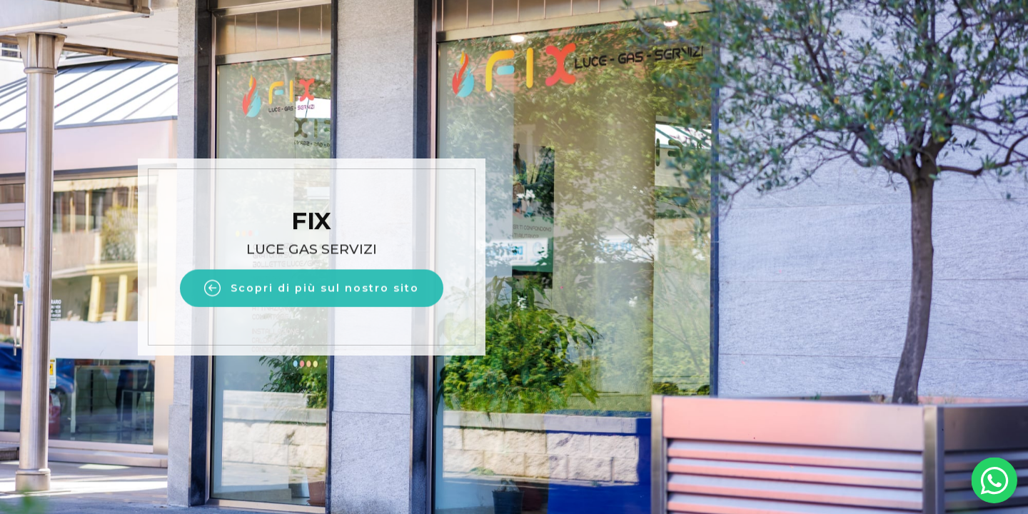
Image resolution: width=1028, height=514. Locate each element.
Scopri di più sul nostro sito (312, 291)
